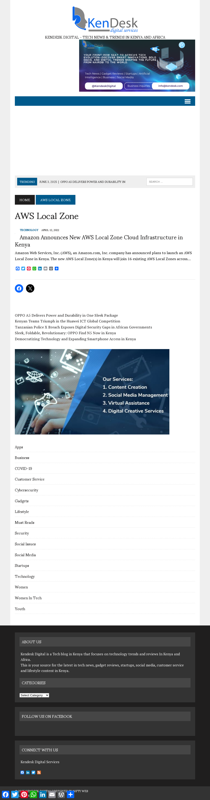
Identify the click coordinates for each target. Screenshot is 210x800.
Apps (19, 446)
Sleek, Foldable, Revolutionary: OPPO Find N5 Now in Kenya (65, 332)
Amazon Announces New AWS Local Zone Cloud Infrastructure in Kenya (99, 240)
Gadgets (22, 500)
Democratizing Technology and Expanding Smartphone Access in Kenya (75, 338)
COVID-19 (23, 468)
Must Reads (24, 522)
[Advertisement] (105, 140)
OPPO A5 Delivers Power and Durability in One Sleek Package (66, 315)
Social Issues (25, 543)
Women (21, 586)
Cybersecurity (26, 489)
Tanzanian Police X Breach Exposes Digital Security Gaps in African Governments (83, 327)
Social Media (25, 554)
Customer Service (30, 478)
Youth (20, 608)
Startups (22, 565)
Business (22, 457)
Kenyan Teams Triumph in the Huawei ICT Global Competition (67, 321)
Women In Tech (28, 597)
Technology (25, 576)
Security (22, 532)
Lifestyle (22, 511)
